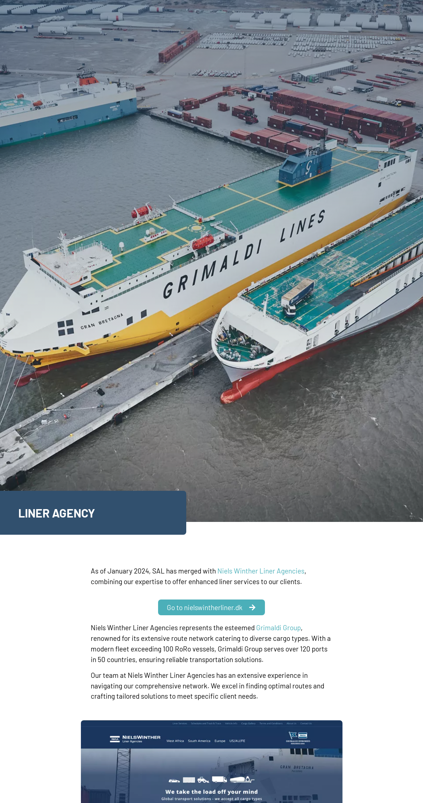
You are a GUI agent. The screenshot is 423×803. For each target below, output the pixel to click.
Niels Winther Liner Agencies (260, 571)
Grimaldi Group (278, 627)
